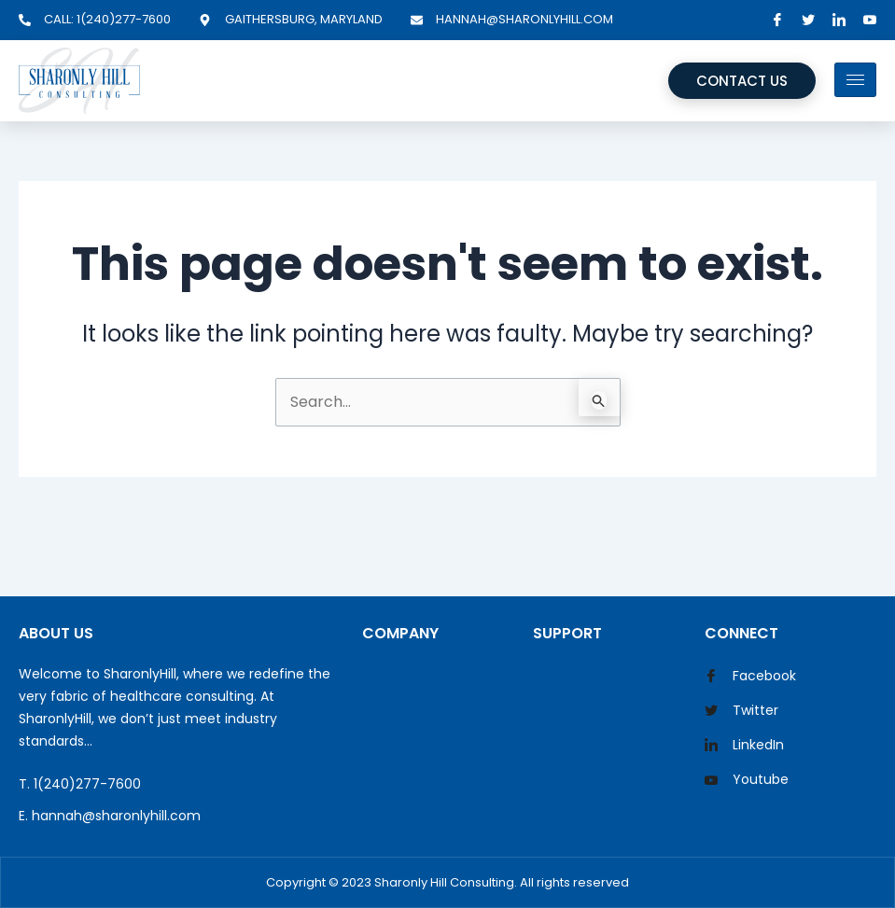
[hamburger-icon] (855, 80)
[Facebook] (777, 20)
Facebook (750, 677)
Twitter (741, 711)
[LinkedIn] (839, 20)
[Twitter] (808, 20)
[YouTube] (869, 20)
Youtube (747, 781)
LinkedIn (744, 746)
